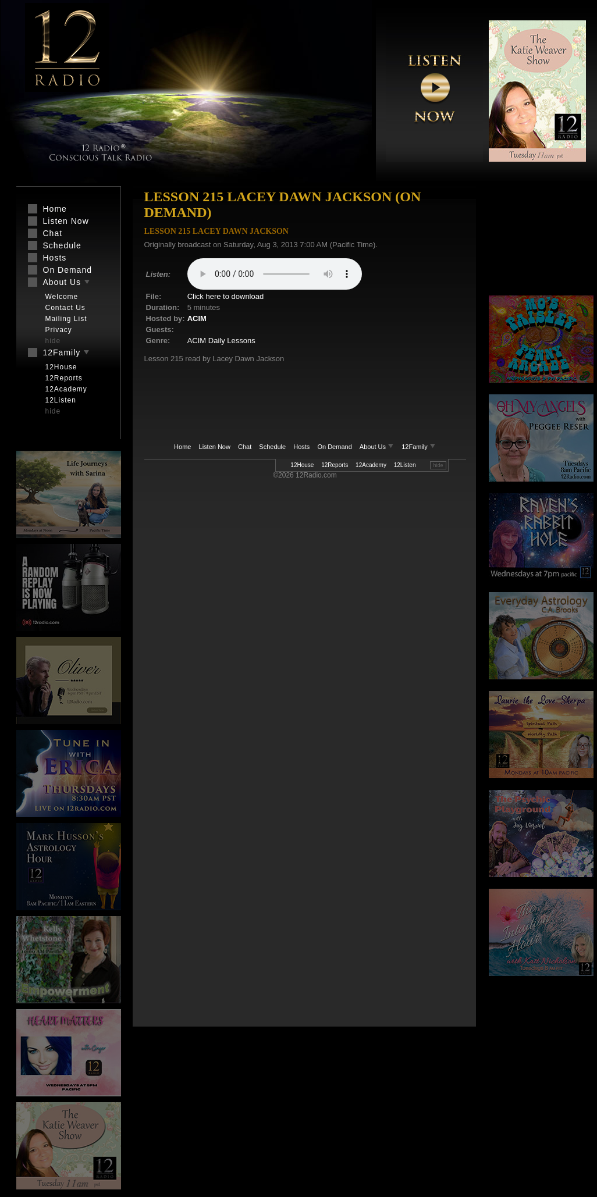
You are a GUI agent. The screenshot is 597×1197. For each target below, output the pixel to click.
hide (438, 465)
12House (302, 465)
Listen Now (214, 446)
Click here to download (225, 296)
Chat (244, 446)
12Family (418, 446)
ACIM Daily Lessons (221, 340)
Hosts (301, 446)
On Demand (334, 446)
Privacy (58, 330)
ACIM (197, 318)
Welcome (62, 297)
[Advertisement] (541, 241)
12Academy (371, 465)
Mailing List (66, 319)
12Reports (334, 465)
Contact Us (65, 308)
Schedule (272, 446)
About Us (378, 446)
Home (182, 446)
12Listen (405, 465)
